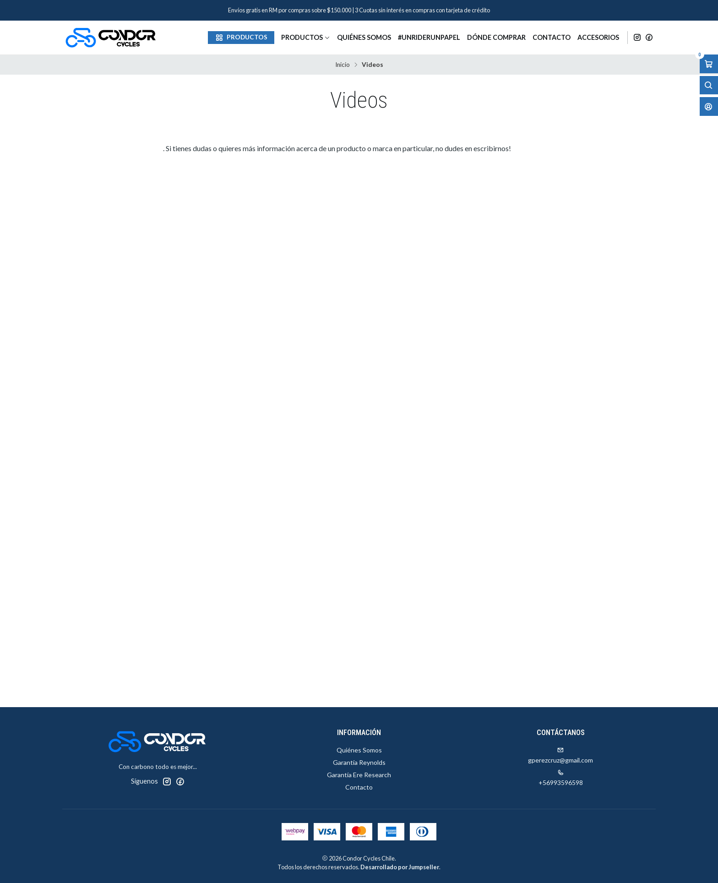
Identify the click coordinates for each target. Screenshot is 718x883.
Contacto (552, 37)
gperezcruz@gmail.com (560, 755)
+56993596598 (560, 777)
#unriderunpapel (429, 37)
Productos (305, 37)
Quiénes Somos (364, 37)
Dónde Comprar (496, 37)
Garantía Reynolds (359, 762)
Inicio (342, 65)
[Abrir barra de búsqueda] (709, 85)
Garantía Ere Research (359, 775)
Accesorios (598, 37)
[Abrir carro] (709, 64)
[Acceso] (709, 106)
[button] (241, 37)
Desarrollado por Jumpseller (399, 867)
